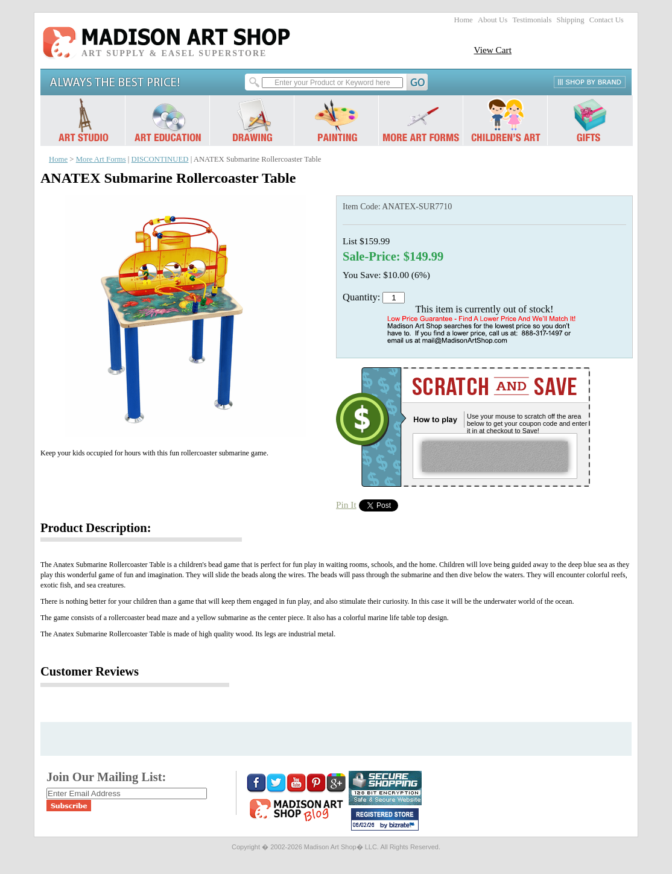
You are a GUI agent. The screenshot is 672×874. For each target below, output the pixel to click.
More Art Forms (101, 159)
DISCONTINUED (160, 159)
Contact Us (606, 20)
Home (463, 20)
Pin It (346, 504)
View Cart (493, 50)
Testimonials (531, 20)
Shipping (571, 20)
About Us (492, 20)
